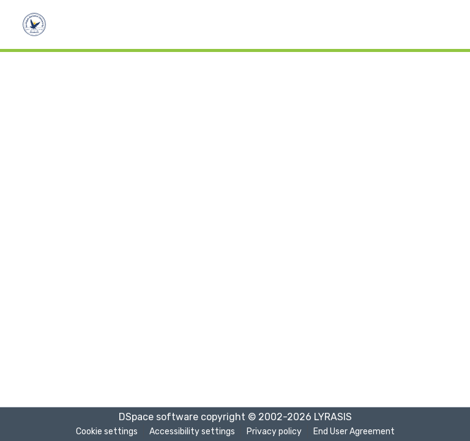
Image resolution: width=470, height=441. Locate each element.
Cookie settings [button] (107, 431)
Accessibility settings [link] (192, 431)
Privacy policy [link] (274, 431)
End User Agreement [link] (354, 431)
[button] (34, 24)
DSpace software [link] (158, 417)
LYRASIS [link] (333, 417)
